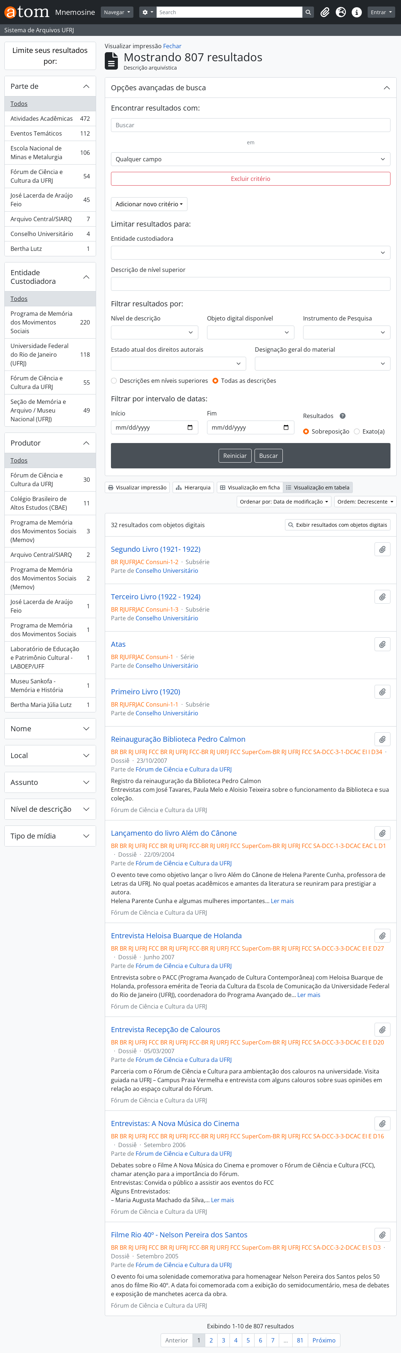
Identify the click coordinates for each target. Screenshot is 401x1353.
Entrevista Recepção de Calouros (165, 1029)
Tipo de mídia (33, 836)
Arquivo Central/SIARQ (50, 221)
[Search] (229, 12)
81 (300, 1340)
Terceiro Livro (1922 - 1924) (155, 596)
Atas (118, 644)
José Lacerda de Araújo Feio (50, 199)
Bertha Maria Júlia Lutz (50, 706)
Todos (19, 104)
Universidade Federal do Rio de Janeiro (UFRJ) (50, 354)
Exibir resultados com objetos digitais (337, 524)
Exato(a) (374, 431)
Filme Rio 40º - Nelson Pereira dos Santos (179, 1234)
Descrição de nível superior (148, 270)
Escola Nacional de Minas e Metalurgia (50, 152)
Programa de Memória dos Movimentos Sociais (50, 322)
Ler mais (282, 901)
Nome (21, 728)
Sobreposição (331, 431)
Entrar (379, 12)
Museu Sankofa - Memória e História (50, 685)
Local (19, 755)
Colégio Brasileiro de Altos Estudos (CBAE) (50, 503)
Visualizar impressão (137, 487)
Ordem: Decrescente (363, 501)
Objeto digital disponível (240, 318)
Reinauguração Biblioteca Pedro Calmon (178, 739)
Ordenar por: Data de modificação (282, 501)
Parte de (24, 86)
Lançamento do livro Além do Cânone (174, 833)
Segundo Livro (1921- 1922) (155, 549)
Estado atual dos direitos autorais (157, 349)
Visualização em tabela (318, 487)
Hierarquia (193, 487)
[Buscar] (251, 125)
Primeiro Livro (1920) (145, 691)
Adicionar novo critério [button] (147, 204)
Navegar (115, 12)
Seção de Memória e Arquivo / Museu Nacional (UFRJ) (50, 410)
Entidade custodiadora (142, 239)
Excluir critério (250, 179)
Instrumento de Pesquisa (337, 318)
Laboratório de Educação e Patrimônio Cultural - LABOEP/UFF (50, 657)
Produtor (26, 443)
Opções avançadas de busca (158, 87)
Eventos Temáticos (50, 135)
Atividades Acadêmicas (50, 120)
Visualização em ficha (250, 487)
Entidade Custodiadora (33, 277)
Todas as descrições (248, 381)
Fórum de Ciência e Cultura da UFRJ (50, 176)
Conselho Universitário (50, 235)
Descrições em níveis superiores (164, 381)
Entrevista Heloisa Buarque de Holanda (176, 935)
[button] (325, 12)
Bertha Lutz (50, 250)
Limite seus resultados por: (50, 55)
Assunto (24, 782)
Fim (212, 413)
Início (118, 413)
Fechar (172, 46)
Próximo (324, 1340)
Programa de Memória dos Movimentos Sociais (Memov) (50, 531)
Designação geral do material (295, 349)
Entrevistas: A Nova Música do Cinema (175, 1123)
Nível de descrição (41, 809)
